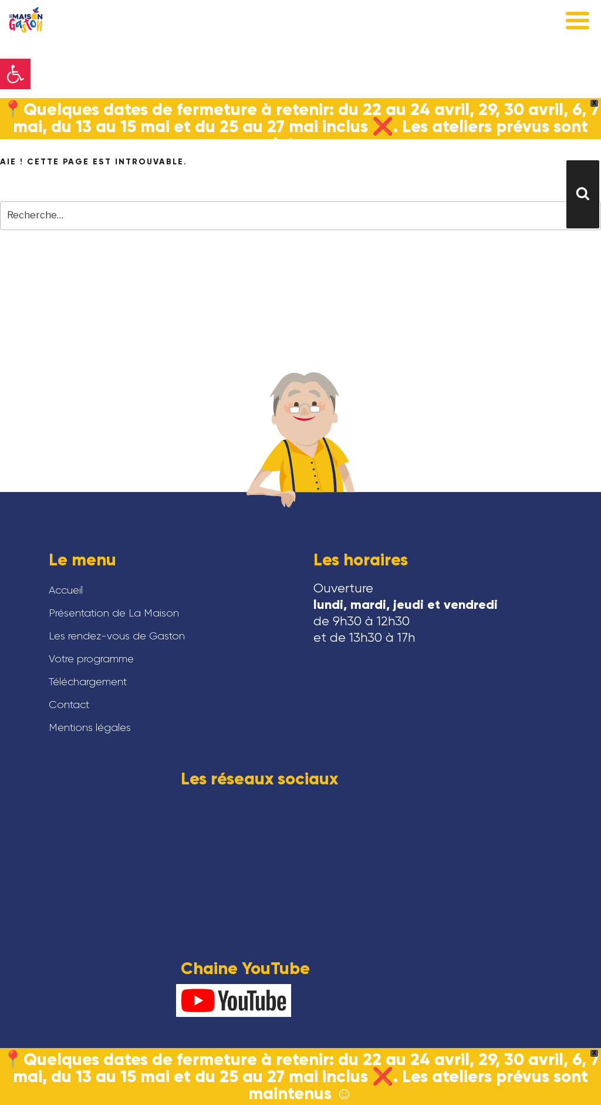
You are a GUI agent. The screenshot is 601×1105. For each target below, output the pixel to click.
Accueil (66, 590)
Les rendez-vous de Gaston (117, 636)
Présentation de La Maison (114, 613)
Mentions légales (90, 727)
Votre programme (91, 658)
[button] (15, 74)
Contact (69, 704)
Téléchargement (88, 681)
